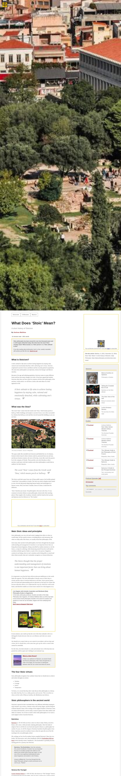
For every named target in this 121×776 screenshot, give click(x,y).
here (40, 496)
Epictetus (14, 693)
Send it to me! (33, 351)
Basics (34, 314)
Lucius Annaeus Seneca (17, 744)
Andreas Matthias (20, 332)
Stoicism (16, 314)
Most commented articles (110, 479)
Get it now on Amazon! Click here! (23, 575)
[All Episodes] (89, 472)
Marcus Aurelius (16, 772)
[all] (99, 468)
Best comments (98, 479)
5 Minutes (25, 314)
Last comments (90, 479)
